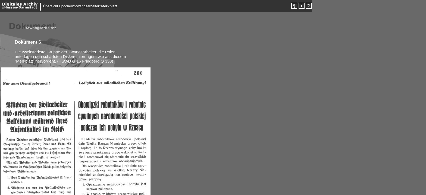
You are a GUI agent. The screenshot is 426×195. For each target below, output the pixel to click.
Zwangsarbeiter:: (88, 6)
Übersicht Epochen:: (59, 6)
